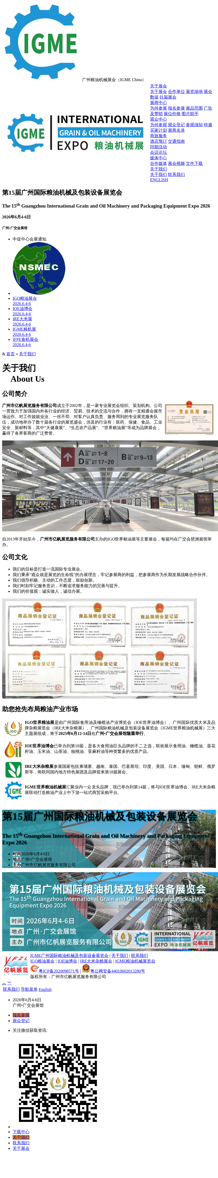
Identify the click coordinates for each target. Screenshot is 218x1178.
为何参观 (158, 124)
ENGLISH (159, 180)
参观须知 (194, 124)
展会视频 (176, 163)
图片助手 (190, 113)
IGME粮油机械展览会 (135, 961)
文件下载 (194, 163)
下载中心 (21, 1132)
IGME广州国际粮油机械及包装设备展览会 (69, 955)
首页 (10, 354)
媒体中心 (158, 158)
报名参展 (176, 108)
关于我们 (158, 169)
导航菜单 (29, 989)
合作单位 (176, 91)
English (45, 989)
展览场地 (194, 91)
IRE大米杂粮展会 (96, 961)
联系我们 (176, 174)
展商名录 (176, 130)
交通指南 (176, 141)
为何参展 (158, 108)
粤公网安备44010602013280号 (113, 971)
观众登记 (176, 124)
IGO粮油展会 (42, 961)
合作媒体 (158, 163)
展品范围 (194, 108)
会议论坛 (158, 152)
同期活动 (158, 147)
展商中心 (158, 102)
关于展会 (158, 86)
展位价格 (172, 113)
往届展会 (168, 97)
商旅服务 (158, 136)
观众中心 (158, 119)
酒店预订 (158, 141)
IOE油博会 (67, 961)
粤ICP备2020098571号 (54, 971)
